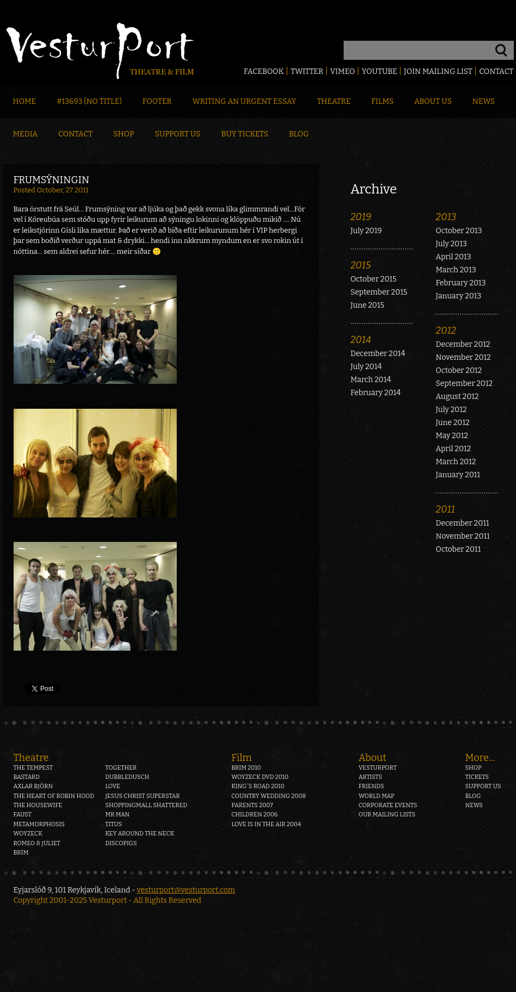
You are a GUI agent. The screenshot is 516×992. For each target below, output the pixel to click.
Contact (496, 71)
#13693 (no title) (89, 101)
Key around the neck (139, 833)
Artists (370, 777)
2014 (361, 340)
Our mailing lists (387, 814)
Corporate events (388, 805)
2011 (445, 509)
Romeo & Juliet (37, 843)
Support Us (178, 134)
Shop (124, 134)
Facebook (264, 71)
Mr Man (117, 814)
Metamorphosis (39, 824)
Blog (299, 134)
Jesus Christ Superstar (142, 796)
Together (120, 767)
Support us (483, 786)
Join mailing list (438, 71)
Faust (23, 814)
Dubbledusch (127, 777)
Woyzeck (28, 833)
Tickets (477, 777)
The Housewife (38, 805)
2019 (361, 217)
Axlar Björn (33, 786)
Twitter (306, 71)
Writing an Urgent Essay (244, 101)
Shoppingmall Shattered (146, 805)
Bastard (27, 777)
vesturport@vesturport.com (186, 890)
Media (25, 134)
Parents (252, 805)
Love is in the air (266, 824)
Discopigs (120, 843)
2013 (446, 217)
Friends (371, 786)
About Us (433, 101)
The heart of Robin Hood (54, 796)
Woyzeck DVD (260, 777)
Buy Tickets (245, 134)
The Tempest (33, 767)
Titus (113, 824)
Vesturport (378, 767)
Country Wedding (269, 796)
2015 (361, 265)
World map (377, 796)
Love (112, 786)
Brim (21, 852)
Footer (157, 101)
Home (24, 101)
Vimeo (342, 71)
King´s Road (258, 786)
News (484, 101)
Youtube (379, 71)
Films (382, 101)
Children (255, 814)
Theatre (334, 101)
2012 (446, 330)
